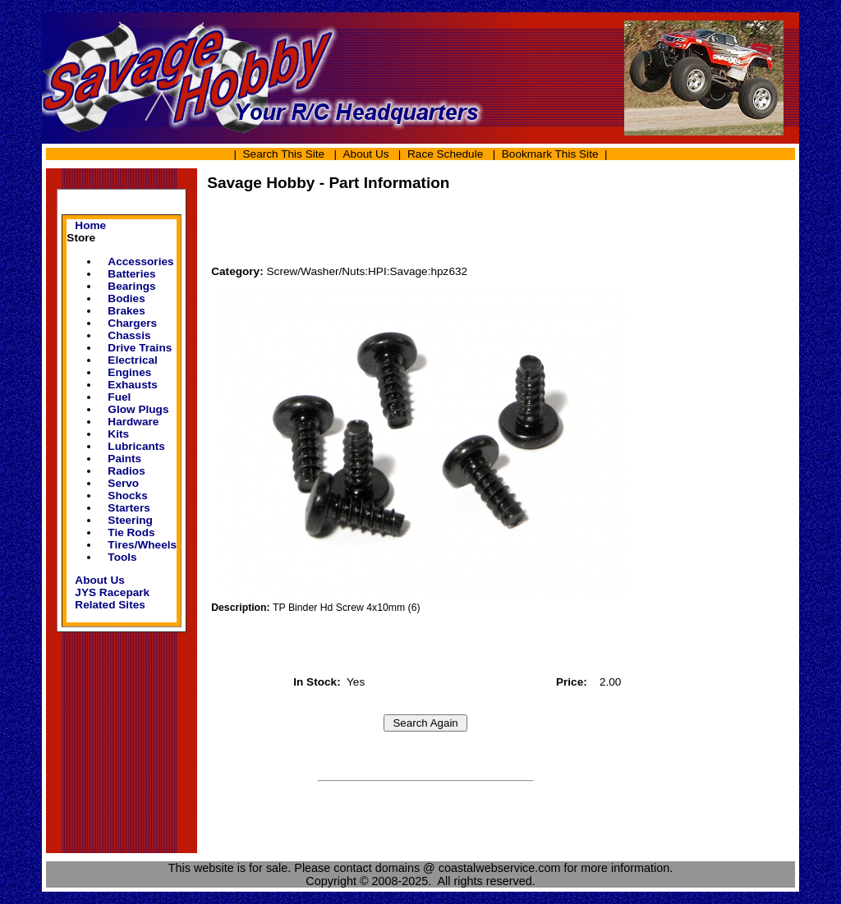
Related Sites (110, 605)
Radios (126, 471)
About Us (366, 154)
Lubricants (136, 446)
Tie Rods (131, 532)
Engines (129, 372)
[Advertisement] (425, 235)
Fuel (119, 397)
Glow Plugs (138, 409)
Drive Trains (140, 348)
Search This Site (283, 154)
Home (90, 225)
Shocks (127, 495)
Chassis (129, 335)
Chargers (132, 323)
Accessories (140, 261)
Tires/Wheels (142, 545)
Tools (122, 557)
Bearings (131, 286)
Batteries (131, 274)
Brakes (126, 311)
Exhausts (133, 385)
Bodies (126, 298)
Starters (128, 508)
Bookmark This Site (550, 154)
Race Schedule (445, 154)
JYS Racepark (112, 592)
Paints (124, 458)
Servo (123, 483)
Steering (130, 520)
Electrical (133, 360)
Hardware (133, 421)
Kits (118, 434)
